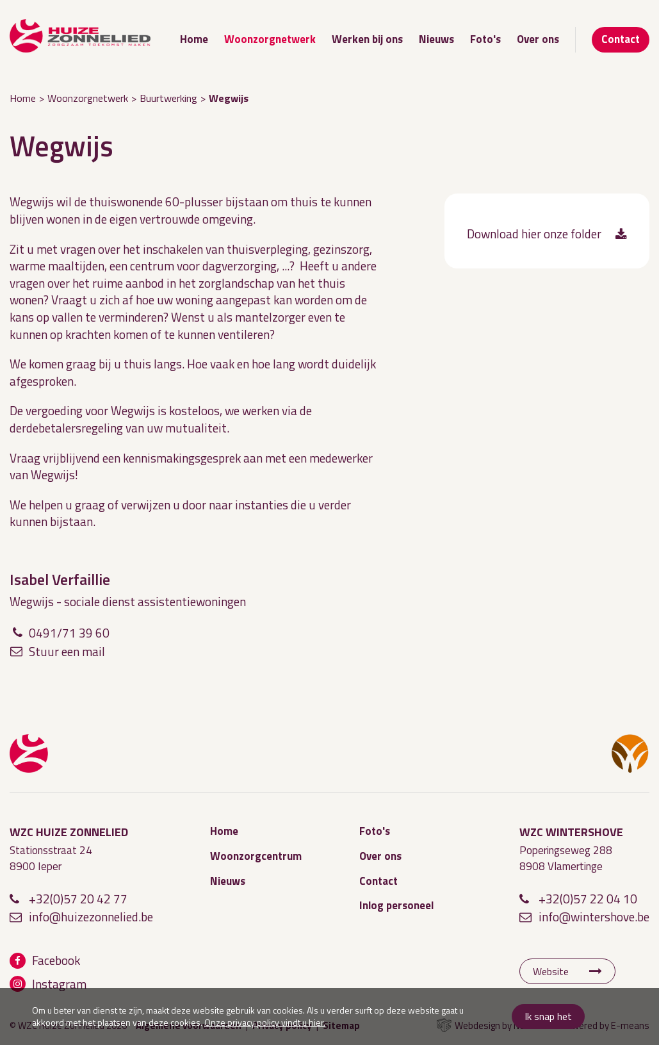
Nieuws (436, 39)
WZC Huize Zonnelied (29, 753)
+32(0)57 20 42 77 (78, 898)
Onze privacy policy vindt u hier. (264, 1022)
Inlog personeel (396, 905)
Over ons (538, 39)
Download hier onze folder (534, 234)
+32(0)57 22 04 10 (588, 898)
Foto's (485, 39)
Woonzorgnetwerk (270, 39)
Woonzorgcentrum (256, 856)
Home (194, 39)
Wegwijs (228, 98)
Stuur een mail (67, 651)
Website (551, 971)
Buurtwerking (168, 98)
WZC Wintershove (630, 753)
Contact (620, 39)
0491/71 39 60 (69, 633)
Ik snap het (548, 1016)
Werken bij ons (367, 39)
